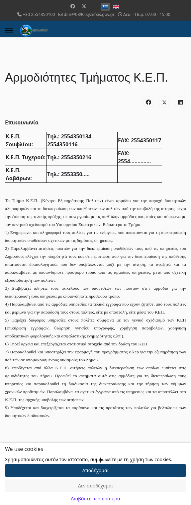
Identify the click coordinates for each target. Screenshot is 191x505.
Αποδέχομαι (95, 470)
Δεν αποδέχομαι (95, 485)
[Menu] (9, 30)
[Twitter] (84, 6)
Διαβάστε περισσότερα (95, 498)
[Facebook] (72, 6)
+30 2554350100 (39, 14)
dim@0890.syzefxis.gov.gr (89, 14)
